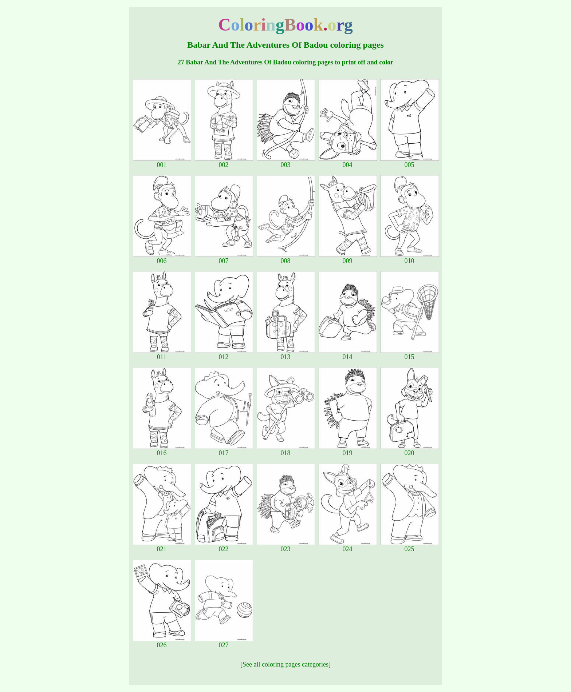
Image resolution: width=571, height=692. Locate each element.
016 (162, 450)
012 (223, 354)
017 (223, 450)
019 (347, 450)
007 (223, 258)
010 (409, 258)
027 (223, 642)
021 (162, 546)
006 (162, 258)
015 (409, 354)
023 (285, 546)
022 (223, 546)
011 (162, 354)
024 (347, 546)
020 (409, 450)
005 (409, 161)
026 (162, 642)
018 (285, 450)
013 (285, 354)
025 (409, 546)
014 (347, 354)
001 (162, 161)
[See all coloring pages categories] (285, 664)
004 (347, 161)
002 (223, 161)
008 (285, 258)
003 (285, 161)
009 (347, 258)
